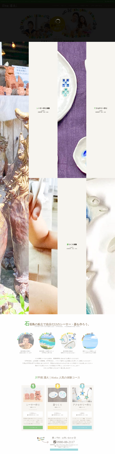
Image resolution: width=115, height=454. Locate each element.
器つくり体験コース (57, 444)
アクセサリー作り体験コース (82, 444)
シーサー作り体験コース (33, 444)
